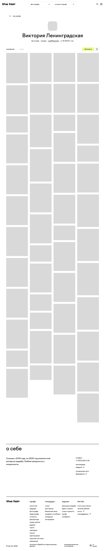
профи (33, 501)
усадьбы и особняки (52, 514)
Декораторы (34, 519)
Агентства (33, 506)
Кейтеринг (33, 530)
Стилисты (33, 517)
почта (80, 511)
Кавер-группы (35, 522)
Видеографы (34, 514)
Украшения (34, 541)
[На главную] (13, 501)
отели (47, 506)
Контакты (88, 49)
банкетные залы (51, 511)
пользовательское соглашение (71, 545)
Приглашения (35, 536)
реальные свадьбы (69, 506)
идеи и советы (67, 509)
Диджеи (32, 525)
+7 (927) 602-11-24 (82, 461)
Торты (32, 528)
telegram (79, 467)
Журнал (65, 501)
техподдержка (84, 514)
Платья (32, 533)
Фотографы (34, 511)
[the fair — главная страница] (9, 4)
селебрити (66, 517)
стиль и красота (68, 511)
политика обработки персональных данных (43, 545)
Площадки (50, 501)
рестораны (49, 509)
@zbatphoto (80, 474)
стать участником (84, 506)
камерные (49, 517)
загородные (49, 519)
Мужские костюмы (37, 538)
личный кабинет (83, 509)
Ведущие (33, 509)
